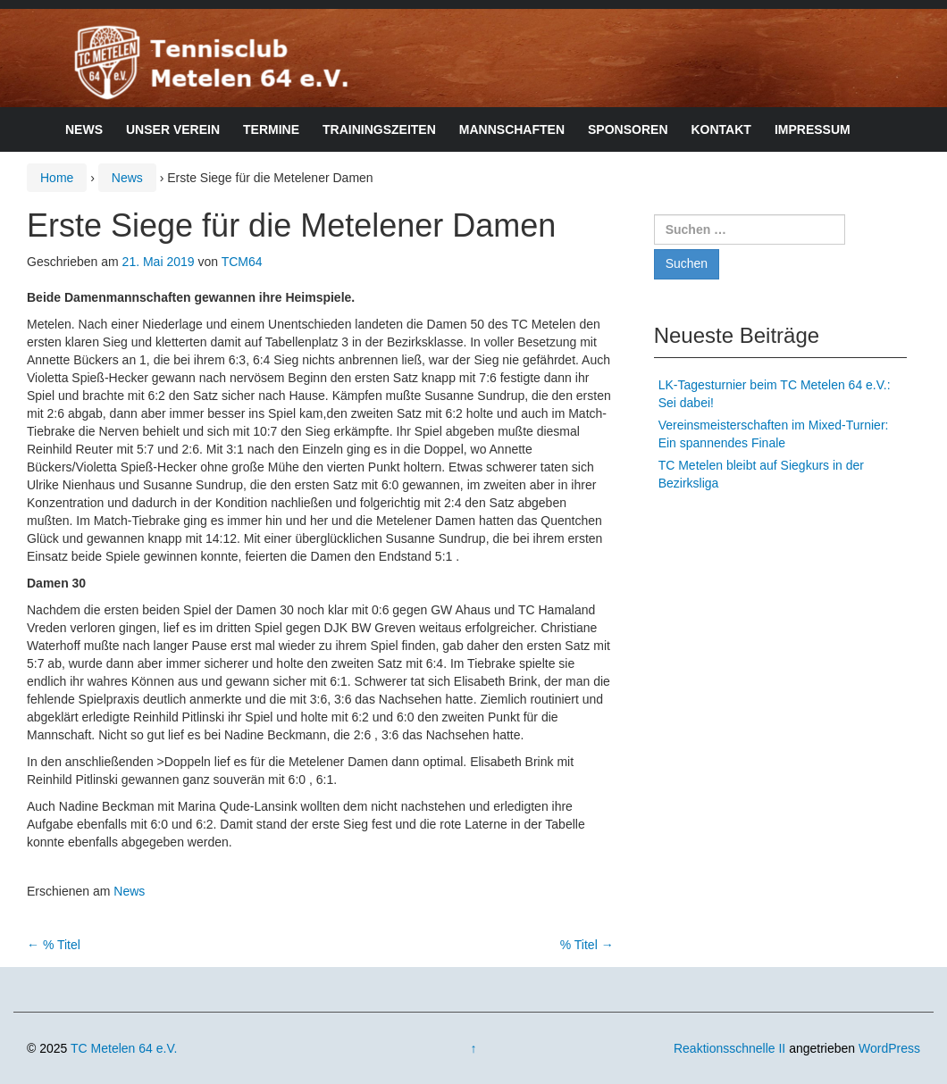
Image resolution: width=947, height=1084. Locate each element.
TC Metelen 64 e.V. (124, 1048)
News (84, 129)
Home (56, 178)
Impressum (813, 129)
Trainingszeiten (379, 129)
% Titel (53, 945)
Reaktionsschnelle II (729, 1048)
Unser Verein (173, 129)
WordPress (889, 1048)
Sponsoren (627, 129)
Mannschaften (512, 129)
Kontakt (721, 129)
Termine (271, 129)
